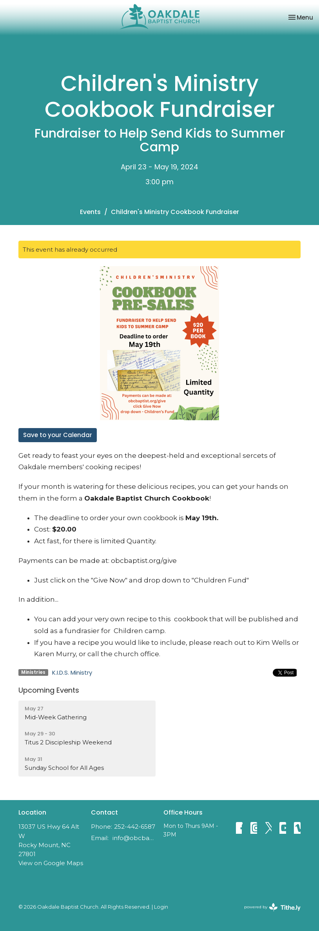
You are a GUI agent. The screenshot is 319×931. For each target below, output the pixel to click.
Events (90, 211)
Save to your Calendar (57, 435)
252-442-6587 (134, 826)
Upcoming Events (48, 690)
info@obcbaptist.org (134, 838)
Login (161, 907)
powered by (272, 907)
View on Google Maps (50, 863)
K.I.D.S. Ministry (72, 672)
